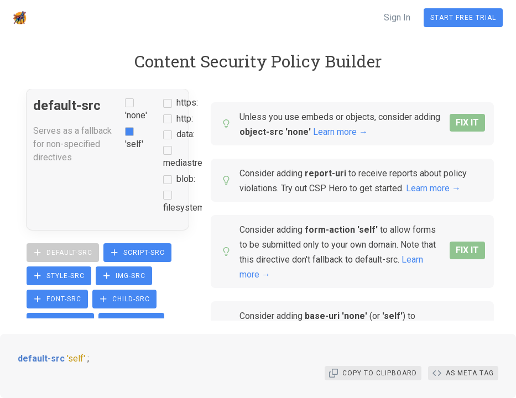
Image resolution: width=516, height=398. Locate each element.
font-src (57, 299)
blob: (185, 179)
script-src (137, 252)
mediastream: (189, 163)
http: (184, 118)
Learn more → (340, 132)
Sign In (397, 17)
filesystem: (184, 207)
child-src (124, 299)
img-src (123, 275)
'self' (134, 144)
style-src (59, 275)
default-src (62, 252)
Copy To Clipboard (373, 373)
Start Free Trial (463, 18)
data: (185, 134)
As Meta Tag (463, 373)
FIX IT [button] (467, 122)
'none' (136, 115)
